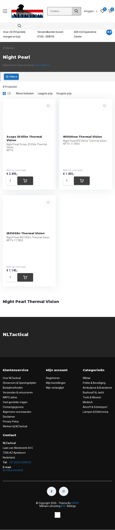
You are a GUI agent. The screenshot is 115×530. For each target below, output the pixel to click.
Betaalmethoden (13, 387)
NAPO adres (10, 397)
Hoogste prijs (64, 93)
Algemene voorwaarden (17, 411)
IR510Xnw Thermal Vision (82, 136)
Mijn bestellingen (56, 382)
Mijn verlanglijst (55, 387)
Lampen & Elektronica (95, 411)
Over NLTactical (12, 378)
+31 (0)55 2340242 (19, 462)
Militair (87, 378)
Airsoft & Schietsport (95, 407)
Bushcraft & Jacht (93, 392)
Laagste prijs (45, 93)
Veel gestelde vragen (15, 402)
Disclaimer (9, 416)
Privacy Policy (11, 421)
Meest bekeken (25, 93)
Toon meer (42, 65)
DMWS (75, 503)
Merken (10, 48)
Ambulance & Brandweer (97, 387)
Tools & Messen (92, 397)
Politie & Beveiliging (94, 382)
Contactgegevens (13, 407)
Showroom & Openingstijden (19, 382)
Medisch (88, 402)
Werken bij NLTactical (15, 426)
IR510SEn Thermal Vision (26, 233)
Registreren (53, 378)
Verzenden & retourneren (18, 392)
